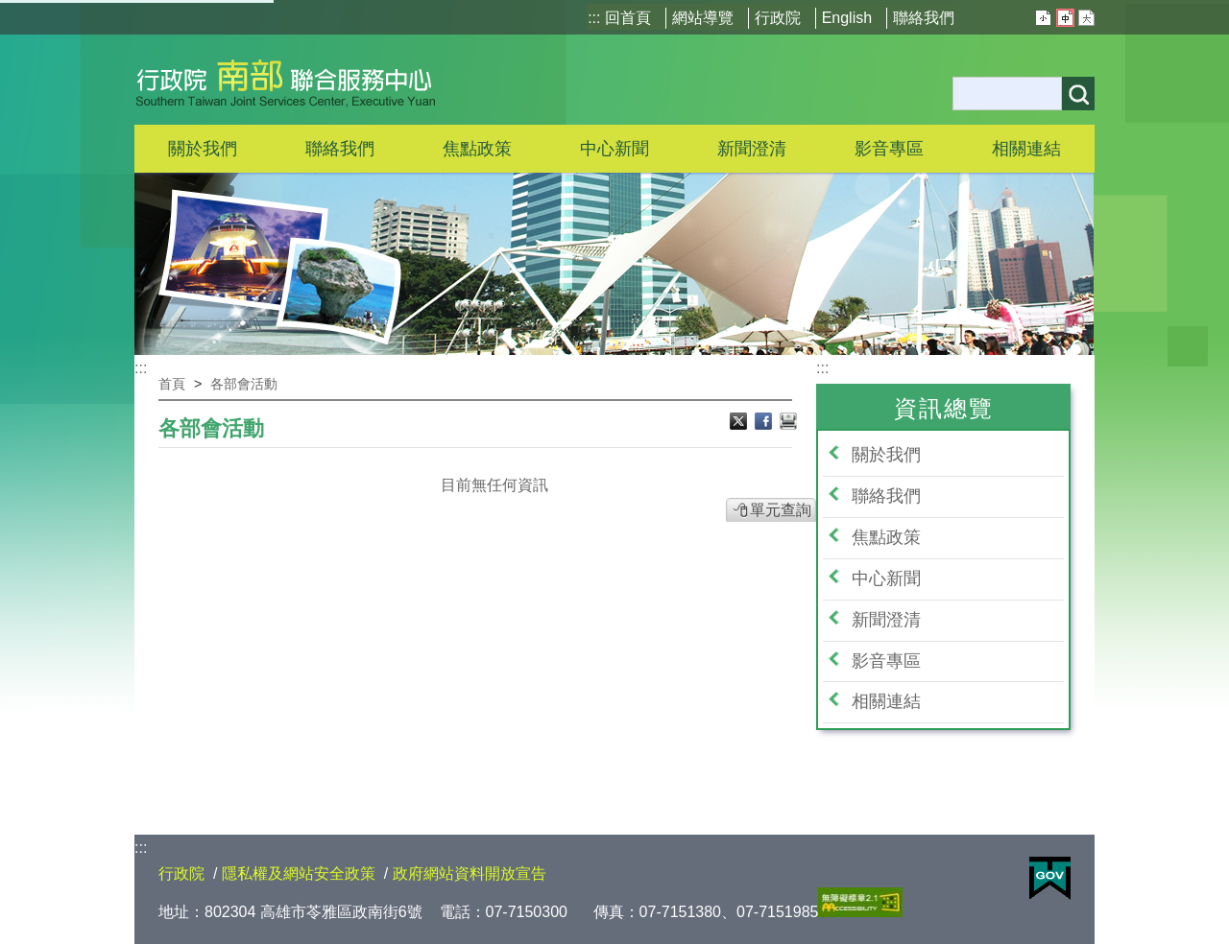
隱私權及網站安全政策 (298, 873)
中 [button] (1065, 18)
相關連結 (886, 701)
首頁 (171, 383)
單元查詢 (780, 510)
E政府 (1050, 878)
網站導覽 (703, 18)
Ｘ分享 (740, 423)
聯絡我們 (923, 18)
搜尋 (1078, 93)
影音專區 (886, 661)
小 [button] (1043, 18)
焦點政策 (886, 537)
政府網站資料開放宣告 (469, 873)
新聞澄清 (751, 148)
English (847, 18)
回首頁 (628, 18)
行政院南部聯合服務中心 (285, 80)
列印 (788, 423)
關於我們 (886, 454)
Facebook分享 (765, 423)
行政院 (778, 18)
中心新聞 (614, 148)
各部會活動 (243, 383)
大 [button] (1086, 18)
